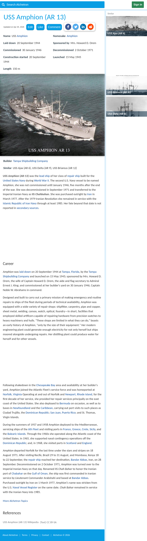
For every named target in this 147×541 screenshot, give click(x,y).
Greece (76, 429)
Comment (54, 27)
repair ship (73, 176)
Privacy (34, 535)
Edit (30, 27)
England (86, 443)
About (10, 535)
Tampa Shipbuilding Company (30, 161)
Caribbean (47, 408)
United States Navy (14, 180)
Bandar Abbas (79, 459)
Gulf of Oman (40, 473)
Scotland (71, 443)
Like (40, 27)
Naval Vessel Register (25, 487)
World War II (41, 180)
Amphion (22, 36)
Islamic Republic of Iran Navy (20, 203)
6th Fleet (33, 429)
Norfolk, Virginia (12, 394)
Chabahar (17, 473)
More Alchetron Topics (15, 500)
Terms (24, 535)
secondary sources (27, 208)
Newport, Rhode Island (78, 394)
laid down (25, 271)
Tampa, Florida (70, 271)
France (67, 429)
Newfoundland (21, 408)
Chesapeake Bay (45, 385)
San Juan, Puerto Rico (63, 412)
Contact (45, 535)
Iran (89, 194)
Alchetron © (61, 535)
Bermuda (65, 403)
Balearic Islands (16, 434)
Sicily (92, 429)
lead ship (44, 176)
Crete (85, 429)
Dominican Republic (37, 412)
